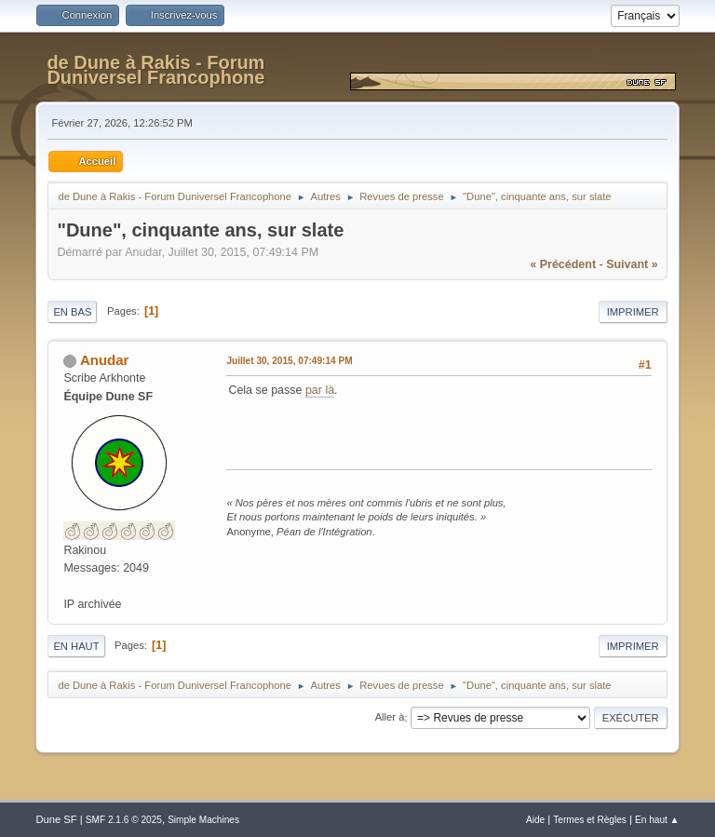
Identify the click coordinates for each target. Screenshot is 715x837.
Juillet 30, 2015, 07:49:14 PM (289, 361)
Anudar (104, 360)
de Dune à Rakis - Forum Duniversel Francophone (155, 70)
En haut (76, 646)
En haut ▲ (657, 820)
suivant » (631, 264)
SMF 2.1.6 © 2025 (124, 820)
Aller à (390, 717)
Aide (535, 820)
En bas (72, 311)
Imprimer (633, 311)
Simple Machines (203, 820)
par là (319, 390)
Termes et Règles (590, 820)
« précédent (563, 264)
